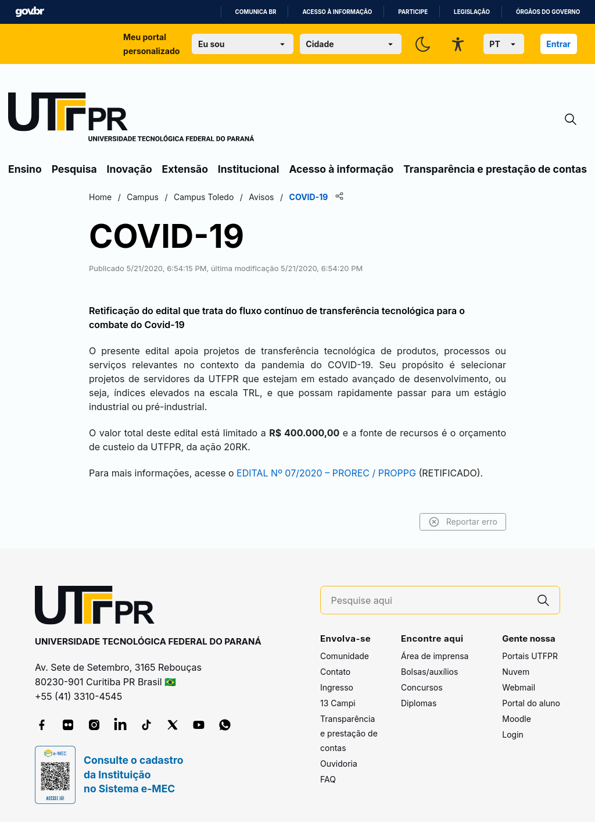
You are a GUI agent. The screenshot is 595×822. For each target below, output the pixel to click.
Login (513, 734)
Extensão (185, 169)
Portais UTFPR (530, 656)
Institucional (248, 169)
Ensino (25, 169)
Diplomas (418, 703)
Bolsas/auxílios (429, 672)
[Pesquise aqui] (429, 601)
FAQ (328, 779)
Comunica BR (256, 12)
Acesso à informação (337, 12)
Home (100, 197)
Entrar (558, 44)
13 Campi (338, 703)
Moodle (516, 719)
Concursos (422, 687)
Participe (413, 12)
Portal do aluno (531, 703)
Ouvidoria (338, 763)
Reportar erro (462, 522)
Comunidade (344, 656)
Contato (335, 672)
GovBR (29, 11)
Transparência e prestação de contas (495, 169)
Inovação (129, 169)
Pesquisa (74, 169)
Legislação (472, 12)
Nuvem (515, 672)
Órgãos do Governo (548, 12)
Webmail (518, 687)
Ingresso (336, 687)
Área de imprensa (434, 656)
